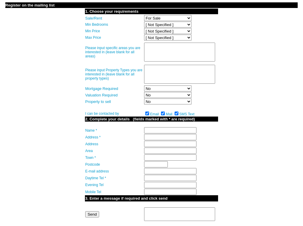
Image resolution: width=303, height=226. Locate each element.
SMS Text (186, 114)
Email (154, 114)
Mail (169, 114)
